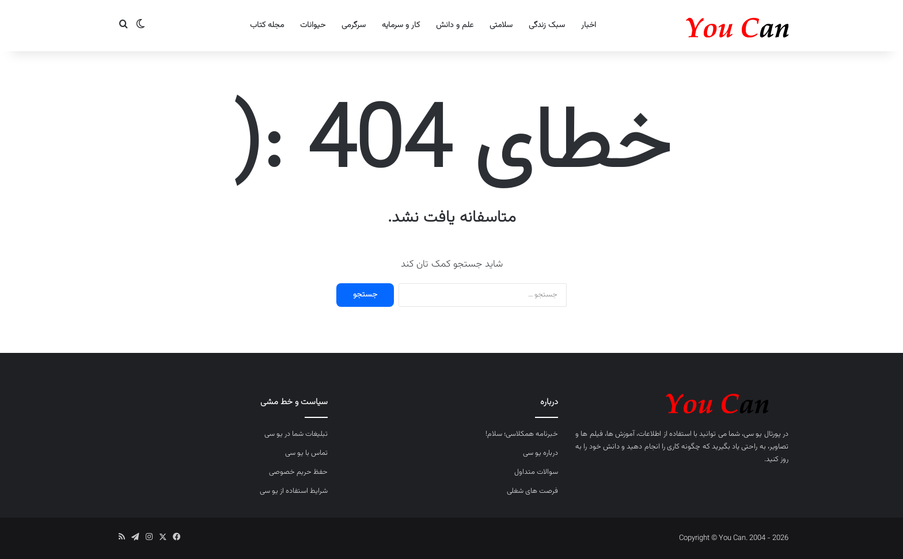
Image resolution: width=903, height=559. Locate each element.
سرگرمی (354, 25)
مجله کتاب (267, 25)
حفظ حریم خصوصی (298, 472)
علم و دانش (454, 25)
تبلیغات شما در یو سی (296, 434)
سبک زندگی (547, 25)
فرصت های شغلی (532, 491)
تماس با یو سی (306, 453)
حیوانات (312, 25)
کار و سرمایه (401, 25)
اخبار (588, 25)
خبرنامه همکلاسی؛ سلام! (521, 434)
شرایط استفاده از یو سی (294, 491)
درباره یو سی (540, 453)
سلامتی (501, 25)
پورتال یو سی (762, 434)
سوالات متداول (536, 472)
